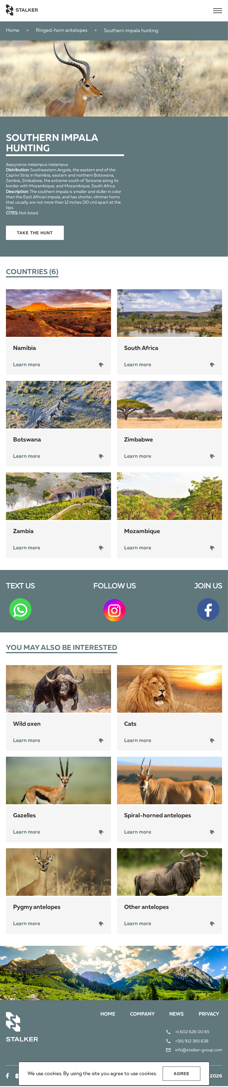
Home (12, 30)
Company (137, 1015)
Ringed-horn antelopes (61, 30)
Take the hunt (35, 232)
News (173, 1015)
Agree (181, 1073)
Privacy (207, 1015)
